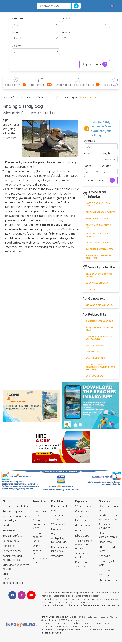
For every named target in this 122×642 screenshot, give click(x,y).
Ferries (37, 506)
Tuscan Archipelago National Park (59, 538)
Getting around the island (39, 524)
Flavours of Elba (60, 529)
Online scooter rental (37, 549)
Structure (17, 18)
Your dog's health (95, 376)
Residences (9, 530)
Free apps (105, 570)
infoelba (46, 629)
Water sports (83, 506)
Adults (66, 32)
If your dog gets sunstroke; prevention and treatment (100, 367)
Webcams (57, 556)
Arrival (66, 18)
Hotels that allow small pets (99, 204)
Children (16, 45)
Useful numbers (108, 580)
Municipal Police (26, 189)
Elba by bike (82, 535)
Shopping (104, 556)
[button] (4, 6)
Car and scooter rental (37, 536)
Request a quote (94, 64)
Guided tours (82, 525)
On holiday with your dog (99, 321)
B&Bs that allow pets (97, 218)
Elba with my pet (68, 97)
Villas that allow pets (97, 243)
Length (16, 32)
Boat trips (81, 530)
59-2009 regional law (97, 283)
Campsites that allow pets (100, 249)
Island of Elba (12, 97)
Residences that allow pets (100, 212)
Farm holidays (11, 540)
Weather (104, 575)
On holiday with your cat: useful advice (99, 337)
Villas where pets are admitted (97, 235)
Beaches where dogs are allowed (99, 275)
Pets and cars (93, 351)
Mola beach (92, 289)
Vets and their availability (99, 305)
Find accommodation (15, 506)
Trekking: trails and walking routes (83, 544)
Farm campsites (12, 550)
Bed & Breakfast (12, 535)
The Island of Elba (34, 97)
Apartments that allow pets (98, 226)
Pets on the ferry (95, 345)
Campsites (9, 545)
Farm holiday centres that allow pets (100, 256)
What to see (58, 524)
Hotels (6, 525)
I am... (51, 97)
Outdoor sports (84, 511)
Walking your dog (95, 358)
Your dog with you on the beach (99, 328)
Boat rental (105, 542)
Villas (6, 573)
